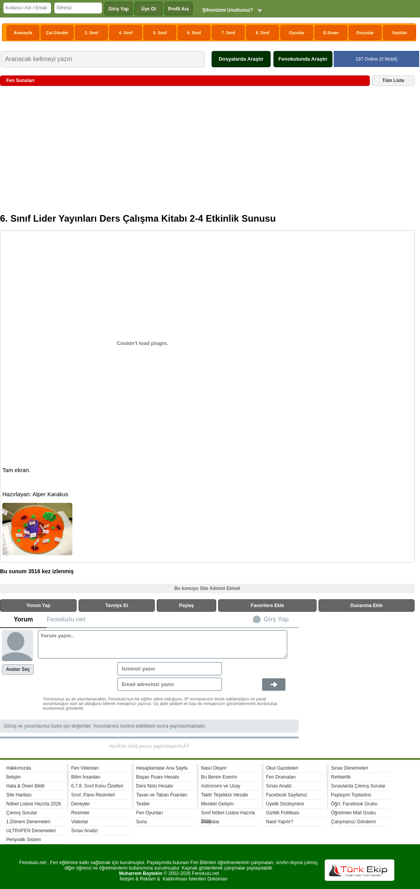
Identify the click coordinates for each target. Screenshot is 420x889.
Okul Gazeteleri (282, 768)
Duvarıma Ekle (366, 605)
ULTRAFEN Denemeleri (31, 830)
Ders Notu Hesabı (154, 786)
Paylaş (186, 605)
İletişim (13, 777)
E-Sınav (330, 32)
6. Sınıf (194, 32)
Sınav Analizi (84, 830)
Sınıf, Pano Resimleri (93, 795)
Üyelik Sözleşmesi (285, 804)
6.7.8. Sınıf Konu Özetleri (97, 786)
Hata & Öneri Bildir (25, 786)
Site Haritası (19, 795)
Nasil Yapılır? (279, 821)
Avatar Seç (18, 669)
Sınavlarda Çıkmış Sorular (358, 786)
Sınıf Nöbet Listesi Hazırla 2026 (228, 813)
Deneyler (80, 804)
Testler (143, 804)
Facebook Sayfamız (286, 795)
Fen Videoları (85, 768)
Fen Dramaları (281, 777)
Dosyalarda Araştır (241, 59)
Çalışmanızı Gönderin (353, 821)
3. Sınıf (91, 32)
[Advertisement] (207, 152)
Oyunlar (296, 32)
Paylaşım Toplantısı (351, 795)
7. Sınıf (228, 32)
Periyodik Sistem (23, 839)
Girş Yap (276, 619)
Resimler (80, 813)
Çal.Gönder (57, 32)
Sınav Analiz (279, 786)
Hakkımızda (18, 768)
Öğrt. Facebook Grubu (354, 804)
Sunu (141, 821)
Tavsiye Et (116, 605)
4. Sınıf (126, 32)
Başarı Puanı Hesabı (157, 777)
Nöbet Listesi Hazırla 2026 (33, 804)
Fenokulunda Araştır (302, 59)
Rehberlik (341, 777)
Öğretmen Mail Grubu (353, 813)
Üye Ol (148, 9)
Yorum (23, 619)
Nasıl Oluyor (214, 768)
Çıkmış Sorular (21, 813)
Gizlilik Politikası (282, 813)
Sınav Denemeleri (349, 768)
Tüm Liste (393, 80)
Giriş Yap (118, 9)
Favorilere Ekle (267, 605)
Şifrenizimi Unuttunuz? (227, 10)
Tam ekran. (16, 470)
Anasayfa (23, 32)
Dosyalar (365, 32)
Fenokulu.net (66, 619)
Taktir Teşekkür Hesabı (224, 795)
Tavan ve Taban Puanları (161, 795)
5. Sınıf (160, 32)
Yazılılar (399, 32)
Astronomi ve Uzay (220, 786)
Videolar (79, 821)
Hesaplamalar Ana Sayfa (161, 768)
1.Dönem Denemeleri (28, 821)
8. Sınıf (263, 32)
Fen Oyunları (149, 813)
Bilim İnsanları (85, 777)
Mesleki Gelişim (217, 804)
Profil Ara (178, 9)
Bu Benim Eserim (219, 777)
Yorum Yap (38, 605)
